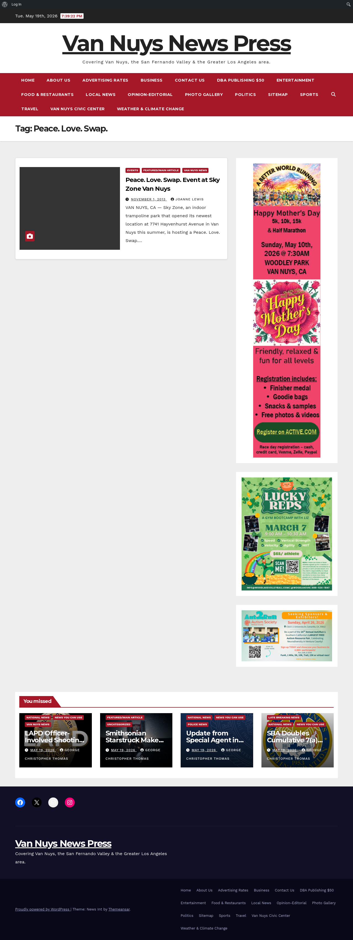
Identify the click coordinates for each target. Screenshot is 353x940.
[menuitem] (5, 4)
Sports (309, 94)
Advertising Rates (105, 80)
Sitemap (278, 94)
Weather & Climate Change (150, 108)
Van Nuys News (195, 170)
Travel (29, 108)
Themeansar (119, 909)
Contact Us (190, 80)
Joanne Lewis (187, 199)
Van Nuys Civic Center (77, 108)
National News (37, 717)
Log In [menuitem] (17, 4)
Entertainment (296, 80)
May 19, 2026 (43, 750)
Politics (245, 94)
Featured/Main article (161, 170)
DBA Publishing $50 (240, 80)
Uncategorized (119, 724)
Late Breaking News (284, 717)
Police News (197, 724)
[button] (333, 94)
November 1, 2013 (149, 199)
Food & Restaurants (47, 94)
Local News (101, 94)
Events (132, 170)
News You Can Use (68, 717)
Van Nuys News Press (176, 43)
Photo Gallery (204, 94)
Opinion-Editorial (150, 94)
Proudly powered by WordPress (43, 909)
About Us (58, 80)
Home (27, 80)
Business (152, 80)
